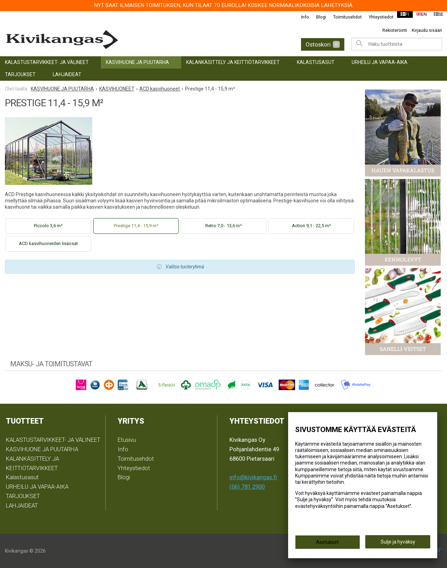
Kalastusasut (316, 62)
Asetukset (327, 544)
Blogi (317, 17)
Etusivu (127, 439)
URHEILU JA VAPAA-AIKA (380, 62)
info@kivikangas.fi (253, 477)
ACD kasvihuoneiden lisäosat (48, 243)
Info (300, 17)
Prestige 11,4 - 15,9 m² (136, 225)
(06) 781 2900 (247, 486)
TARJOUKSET (20, 74)
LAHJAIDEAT (67, 74)
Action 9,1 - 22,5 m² (311, 225)
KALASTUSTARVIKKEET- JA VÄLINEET (47, 62)
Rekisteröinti (394, 30)
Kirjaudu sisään (427, 30)
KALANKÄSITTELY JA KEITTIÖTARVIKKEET (233, 62)
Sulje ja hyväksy (398, 544)
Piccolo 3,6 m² (48, 225)
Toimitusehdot (343, 17)
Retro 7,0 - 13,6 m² (223, 225)
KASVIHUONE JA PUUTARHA (137, 62)
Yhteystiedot (376, 17)
